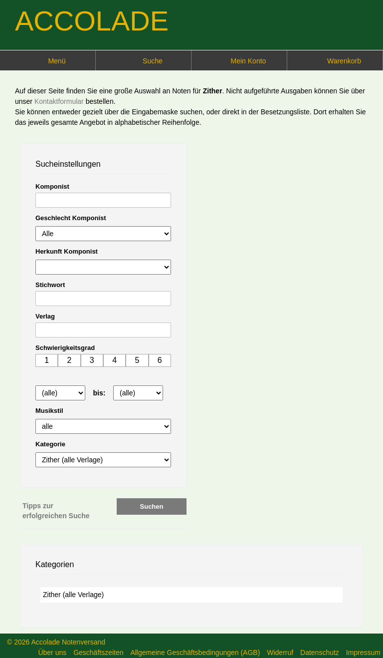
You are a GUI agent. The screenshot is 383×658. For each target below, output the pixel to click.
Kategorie (50, 444)
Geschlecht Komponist (70, 218)
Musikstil (49, 410)
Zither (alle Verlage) (73, 595)
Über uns (52, 653)
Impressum (363, 653)
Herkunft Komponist (66, 251)
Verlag (45, 316)
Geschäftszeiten (98, 653)
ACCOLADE (92, 20)
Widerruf (280, 653)
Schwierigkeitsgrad (65, 347)
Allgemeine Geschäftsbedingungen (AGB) (195, 653)
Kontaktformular (60, 101)
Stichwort (50, 285)
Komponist (52, 186)
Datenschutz (319, 653)
